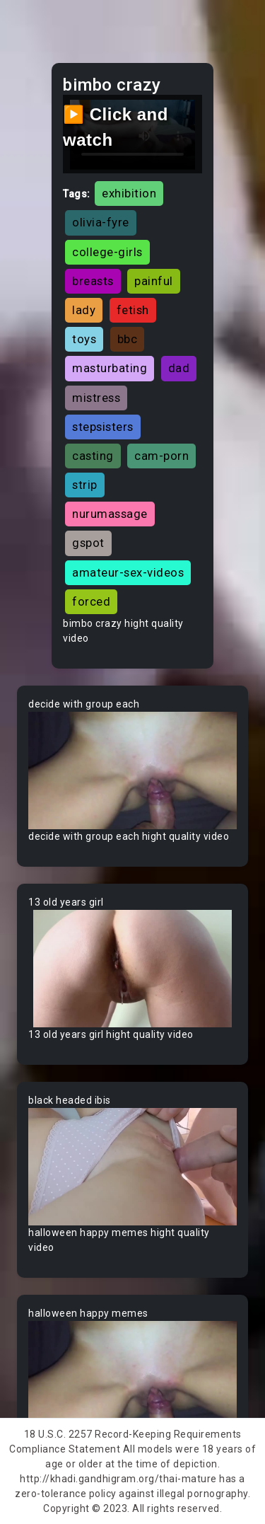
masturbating (109, 368)
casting (93, 456)
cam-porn (161, 456)
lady (83, 310)
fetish (133, 310)
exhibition (129, 193)
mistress (96, 398)
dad (179, 368)
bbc (127, 339)
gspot (88, 543)
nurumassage (110, 514)
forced (91, 601)
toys (84, 339)
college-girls (107, 252)
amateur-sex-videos (128, 572)
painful (153, 281)
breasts (93, 281)
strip (85, 485)
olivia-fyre (100, 222)
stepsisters (103, 427)
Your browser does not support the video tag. (132, 770)
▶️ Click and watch (115, 127)
